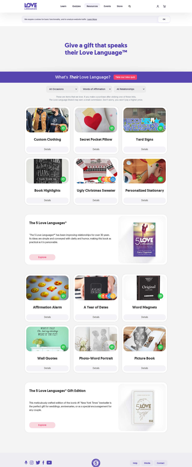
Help (135, 463)
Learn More (92, 19)
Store (120, 6)
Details (47, 149)
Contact (160, 463)
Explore (42, 257)
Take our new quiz (125, 77)
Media (147, 463)
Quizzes (76, 6)
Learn (63, 6)
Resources (92, 6)
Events (107, 6)
